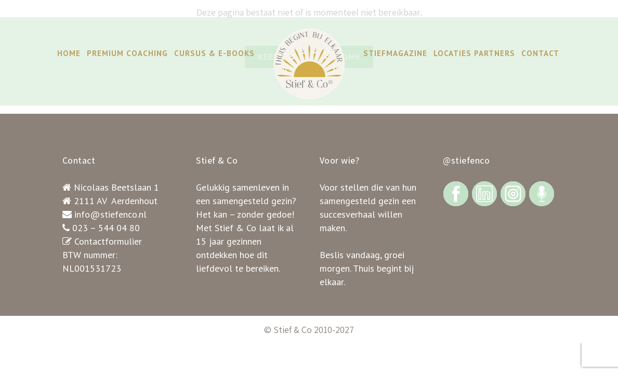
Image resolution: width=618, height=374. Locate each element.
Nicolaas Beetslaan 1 (116, 187)
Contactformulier (108, 241)
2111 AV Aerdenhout (115, 201)
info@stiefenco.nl (110, 214)
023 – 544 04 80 (106, 228)
